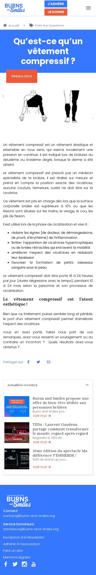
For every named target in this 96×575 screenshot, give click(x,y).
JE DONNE (56, 12)
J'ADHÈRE (56, 3)
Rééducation (21, 76)
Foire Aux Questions (46, 25)
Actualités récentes (48, 385)
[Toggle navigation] (88, 7)
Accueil (11, 25)
